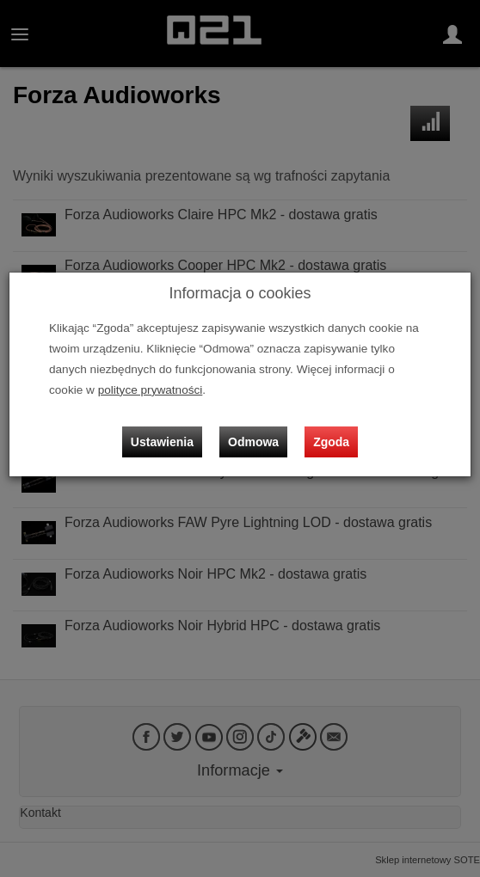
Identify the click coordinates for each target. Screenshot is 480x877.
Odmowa (253, 442)
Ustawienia (162, 442)
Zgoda (331, 442)
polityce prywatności (150, 389)
